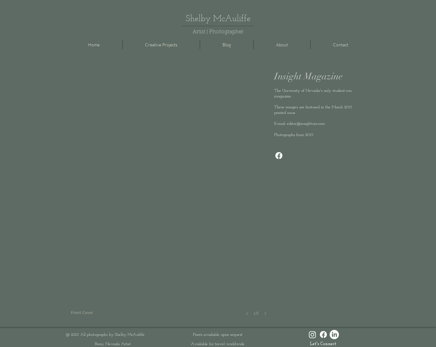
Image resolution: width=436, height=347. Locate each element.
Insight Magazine (308, 76)
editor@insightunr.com (306, 123)
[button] (170, 199)
